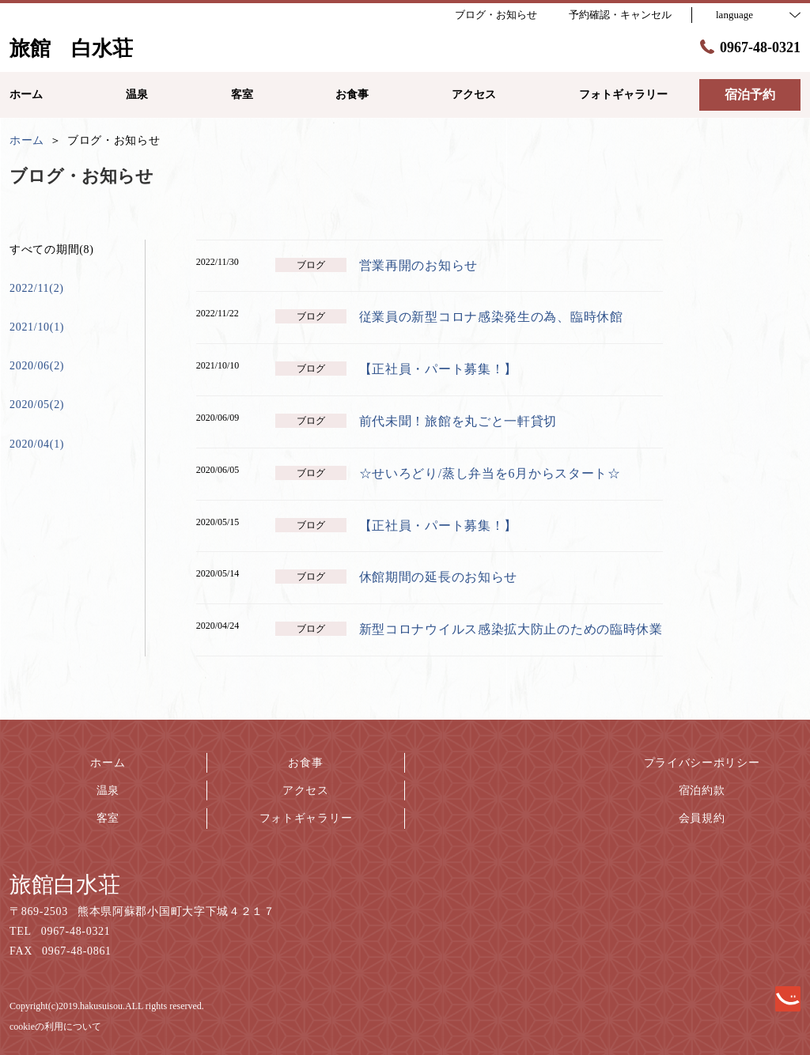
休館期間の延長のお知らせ (438, 577)
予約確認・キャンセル (620, 15)
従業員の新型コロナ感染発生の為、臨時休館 (491, 316)
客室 (108, 818)
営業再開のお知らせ (418, 265)
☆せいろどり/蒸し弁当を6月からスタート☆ (490, 473)
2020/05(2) (36, 404)
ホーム (107, 763)
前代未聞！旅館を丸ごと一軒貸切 (458, 421)
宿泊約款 (702, 790)
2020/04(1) (36, 444)
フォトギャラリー (306, 818)
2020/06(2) (36, 366)
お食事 (305, 763)
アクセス (305, 790)
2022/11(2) (36, 288)
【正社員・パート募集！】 (438, 369)
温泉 (108, 790)
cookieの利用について (55, 1026)
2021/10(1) (36, 327)
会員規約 (702, 818)
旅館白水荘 (64, 884)
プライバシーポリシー (702, 763)
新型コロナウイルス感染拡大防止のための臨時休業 (511, 629)
